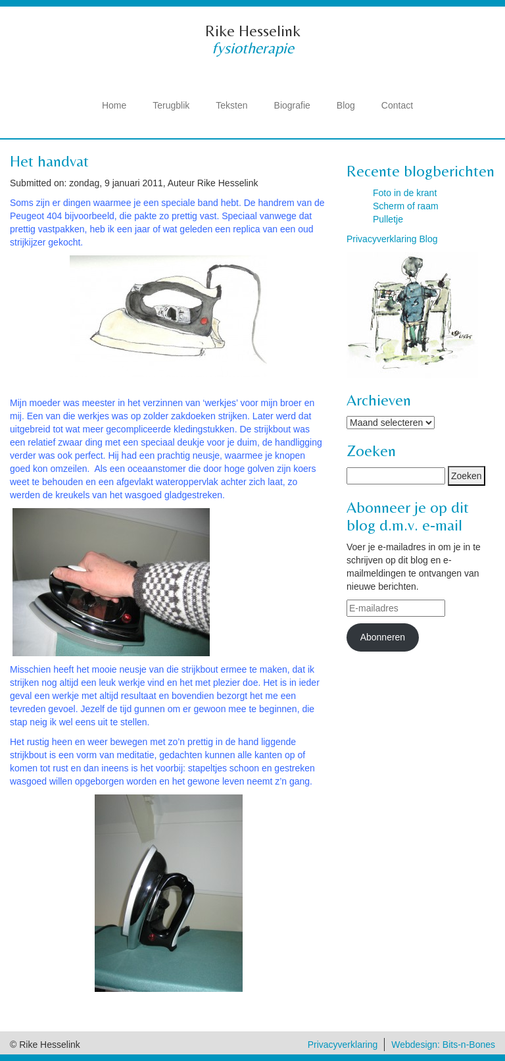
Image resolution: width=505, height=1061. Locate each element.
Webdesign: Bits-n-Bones (443, 1044)
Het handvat (49, 161)
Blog (346, 105)
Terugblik (171, 105)
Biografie (292, 105)
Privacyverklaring (343, 1044)
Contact (397, 105)
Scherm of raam (406, 206)
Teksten (231, 105)
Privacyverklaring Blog (392, 239)
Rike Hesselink (253, 30)
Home (114, 105)
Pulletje (388, 219)
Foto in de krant (405, 193)
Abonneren (383, 637)
